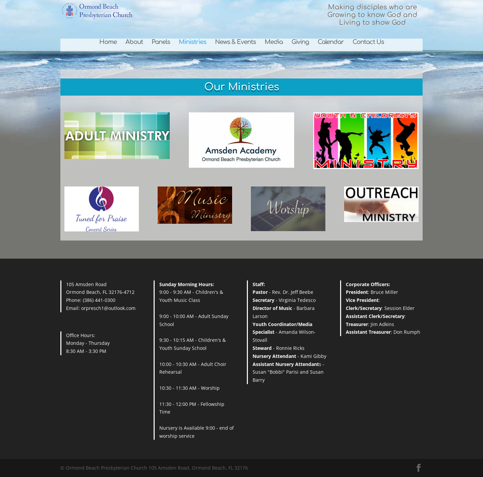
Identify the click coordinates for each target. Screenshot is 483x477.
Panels (161, 42)
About (134, 42)
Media (274, 42)
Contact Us (368, 42)
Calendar (331, 42)
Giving (300, 42)
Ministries (192, 42)
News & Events (235, 42)
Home (108, 42)
